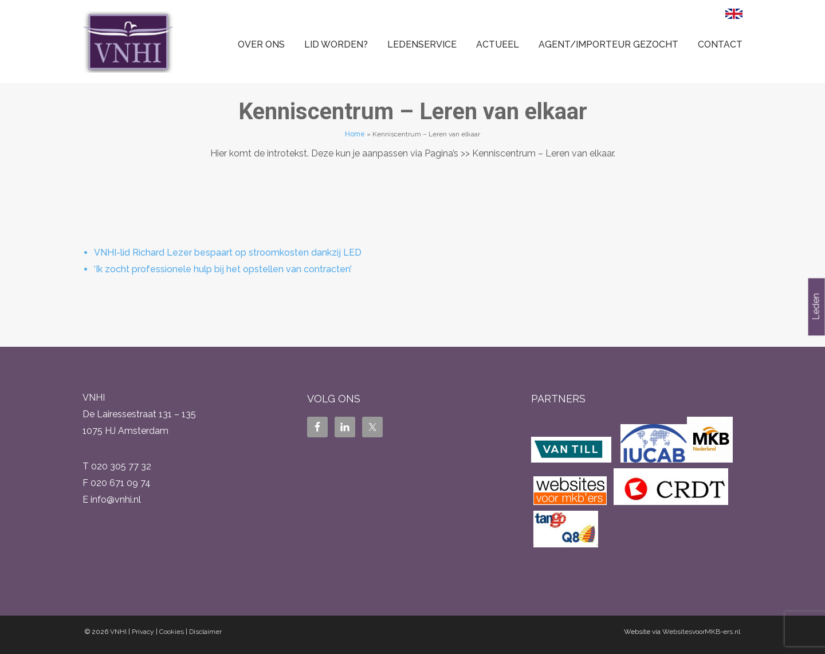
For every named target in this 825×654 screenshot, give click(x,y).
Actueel (497, 44)
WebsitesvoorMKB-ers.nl (701, 632)
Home (355, 134)
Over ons (261, 44)
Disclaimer (205, 632)
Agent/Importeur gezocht (608, 44)
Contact (720, 44)
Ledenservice (422, 44)
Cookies (171, 632)
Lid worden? (336, 44)
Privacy (143, 632)
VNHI (118, 632)
